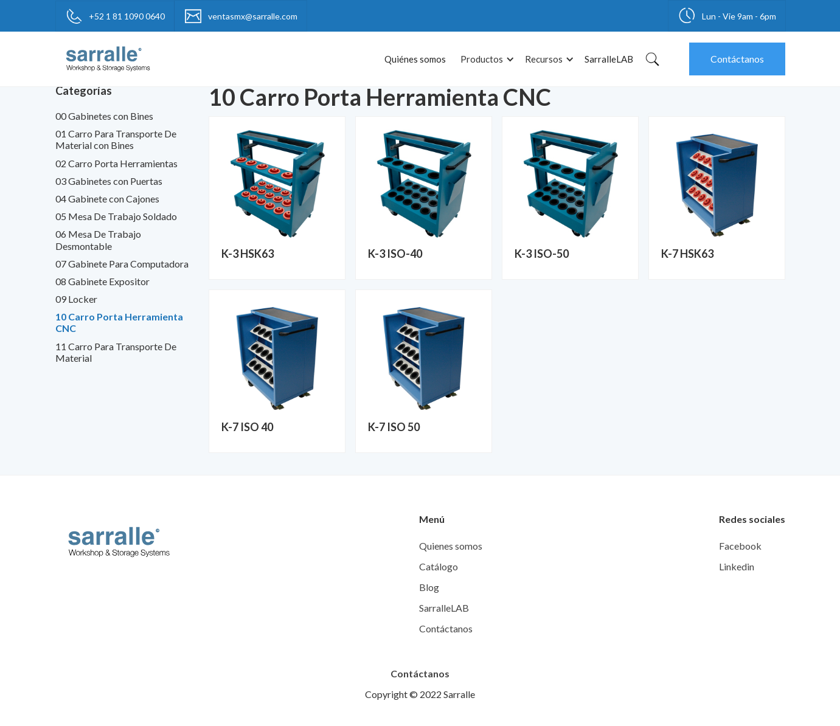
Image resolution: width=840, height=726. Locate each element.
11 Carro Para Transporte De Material (115, 352)
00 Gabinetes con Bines (104, 116)
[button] (485, 59)
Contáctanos (737, 58)
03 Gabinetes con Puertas (108, 181)
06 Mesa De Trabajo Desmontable (98, 239)
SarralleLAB (609, 59)
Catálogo (438, 566)
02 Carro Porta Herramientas (116, 163)
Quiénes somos (415, 59)
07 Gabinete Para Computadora (122, 263)
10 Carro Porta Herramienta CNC (119, 322)
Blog (429, 587)
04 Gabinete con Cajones (107, 198)
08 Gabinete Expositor (102, 281)
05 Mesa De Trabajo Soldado (116, 216)
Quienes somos (450, 545)
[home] (108, 59)
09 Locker (76, 299)
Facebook (740, 545)
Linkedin (736, 566)
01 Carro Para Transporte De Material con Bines (115, 139)
